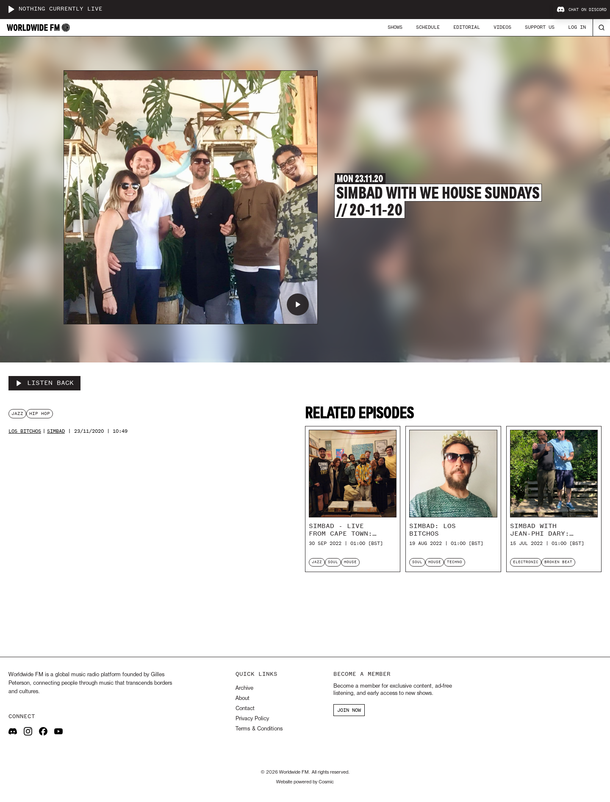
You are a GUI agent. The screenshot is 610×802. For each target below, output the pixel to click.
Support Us (540, 27)
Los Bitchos (24, 431)
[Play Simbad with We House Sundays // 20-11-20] (298, 304)
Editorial (466, 27)
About (243, 698)
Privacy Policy (252, 718)
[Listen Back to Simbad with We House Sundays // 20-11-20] (44, 383)
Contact (245, 708)
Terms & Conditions (259, 729)
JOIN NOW (349, 710)
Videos (502, 27)
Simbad (56, 431)
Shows (395, 27)
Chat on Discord (582, 10)
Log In (577, 27)
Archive (244, 688)
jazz (17, 413)
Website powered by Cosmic (305, 782)
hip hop (39, 413)
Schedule (428, 27)
